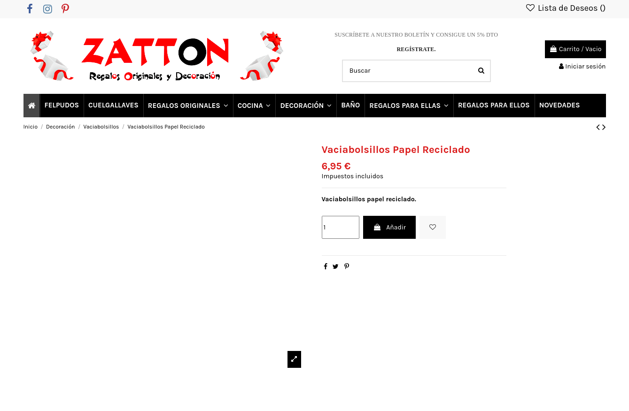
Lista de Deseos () (565, 8)
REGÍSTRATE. (415, 49)
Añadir (389, 227)
